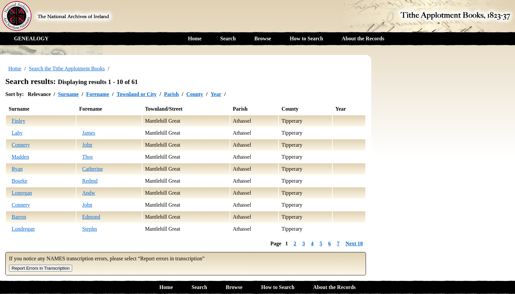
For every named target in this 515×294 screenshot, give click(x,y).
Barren (19, 217)
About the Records (363, 38)
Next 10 (354, 243)
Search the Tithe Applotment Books (67, 68)
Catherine (92, 169)
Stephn (89, 229)
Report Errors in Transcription (41, 268)
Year (216, 94)
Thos (87, 157)
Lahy (17, 133)
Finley (18, 121)
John (87, 145)
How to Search (306, 38)
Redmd (89, 181)
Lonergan (22, 193)
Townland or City (136, 94)
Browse (263, 38)
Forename (97, 94)
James (88, 133)
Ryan (17, 169)
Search (228, 38)
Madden (20, 157)
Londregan (23, 229)
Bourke (19, 181)
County (194, 94)
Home (195, 38)
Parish (171, 94)
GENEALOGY (31, 38)
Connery (21, 145)
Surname (68, 94)
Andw (88, 193)
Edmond (91, 217)
